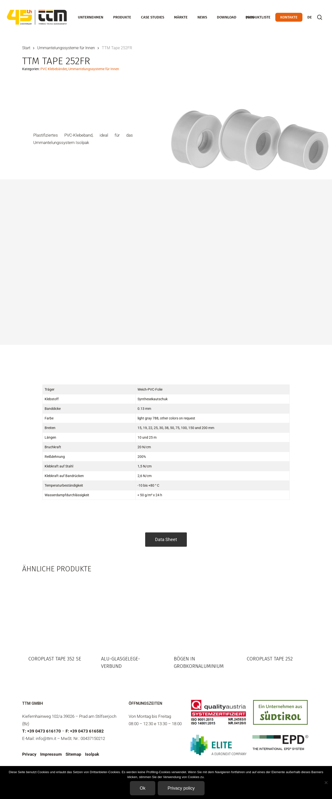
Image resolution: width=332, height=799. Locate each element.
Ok (142, 788)
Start (26, 48)
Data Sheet (166, 539)
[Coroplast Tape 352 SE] (56, 613)
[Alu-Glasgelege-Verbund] (129, 613)
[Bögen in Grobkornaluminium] (202, 613)
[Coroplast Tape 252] (275, 613)
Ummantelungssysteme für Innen (66, 48)
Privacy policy (181, 788)
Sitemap (73, 754)
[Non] (325, 782)
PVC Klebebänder (53, 69)
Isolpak (92, 754)
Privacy (29, 754)
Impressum (51, 754)
